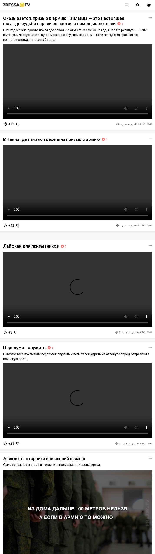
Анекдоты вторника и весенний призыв (44, 458)
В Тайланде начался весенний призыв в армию (55, 139)
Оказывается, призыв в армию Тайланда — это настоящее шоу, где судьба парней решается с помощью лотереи (63, 21)
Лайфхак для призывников (35, 246)
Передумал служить (28, 347)
